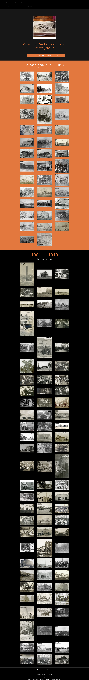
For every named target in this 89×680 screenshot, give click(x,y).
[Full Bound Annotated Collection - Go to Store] (46, 55)
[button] (45, 68)
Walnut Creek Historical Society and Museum (20, 3)
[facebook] (44, 677)
